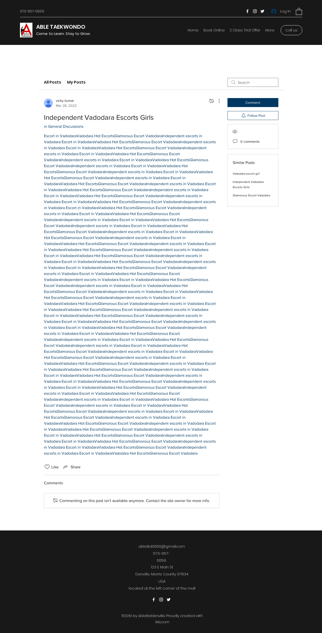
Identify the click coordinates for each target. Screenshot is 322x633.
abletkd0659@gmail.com (161, 546)
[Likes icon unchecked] (47, 467)
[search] (252, 82)
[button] (299, 11)
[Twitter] (262, 11)
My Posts (76, 82)
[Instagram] (254, 11)
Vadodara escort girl (246, 173)
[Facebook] (247, 11)
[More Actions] (216, 101)
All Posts (52, 82)
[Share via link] (72, 467)
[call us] (291, 30)
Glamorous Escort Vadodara (251, 195)
